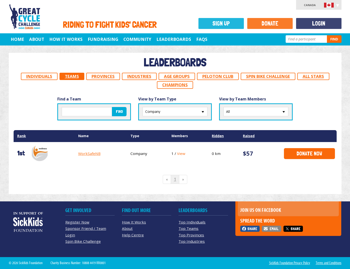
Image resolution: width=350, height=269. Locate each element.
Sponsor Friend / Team (85, 228)
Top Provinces (191, 235)
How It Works (66, 39)
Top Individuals (192, 222)
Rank (21, 136)
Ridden (218, 136)
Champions (175, 85)
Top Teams (188, 228)
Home (17, 39)
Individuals (39, 76)
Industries (139, 76)
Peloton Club (217, 76)
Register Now (77, 222)
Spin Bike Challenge (268, 76)
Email (274, 228)
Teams (72, 76)
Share (252, 228)
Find (334, 39)
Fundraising (103, 39)
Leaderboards (173, 39)
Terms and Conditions (328, 263)
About (36, 39)
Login (318, 23)
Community (137, 39)
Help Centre (133, 235)
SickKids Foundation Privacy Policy (289, 263)
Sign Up (221, 23)
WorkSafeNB (89, 153)
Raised (249, 136)
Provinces (103, 76)
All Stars (313, 76)
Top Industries (192, 241)
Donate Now (309, 153)
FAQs (201, 39)
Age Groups (177, 76)
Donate (270, 23)
